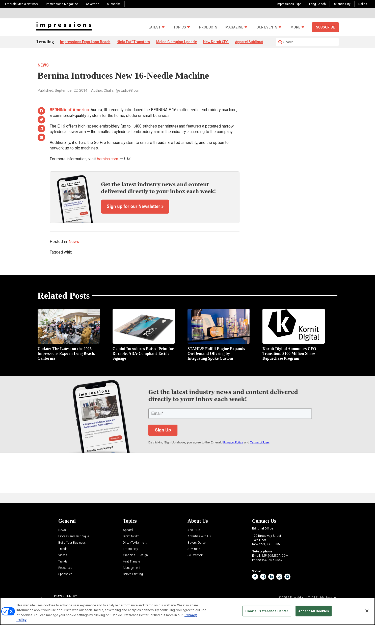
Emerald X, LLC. (300, 597)
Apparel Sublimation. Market (258, 42)
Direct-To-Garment (135, 542)
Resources (65, 568)
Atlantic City (342, 4)
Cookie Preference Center (266, 611)
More (295, 27)
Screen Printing (133, 574)
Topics (180, 27)
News (43, 65)
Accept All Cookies (313, 611)
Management (131, 568)
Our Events (266, 27)
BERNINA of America (69, 109)
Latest (154, 27)
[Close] (366, 610)
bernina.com (107, 159)
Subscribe (114, 4)
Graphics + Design (135, 555)
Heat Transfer (132, 561)
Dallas (362, 4)
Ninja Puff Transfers (133, 42)
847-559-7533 (272, 560)
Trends (63, 549)
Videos (62, 555)
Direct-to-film (131, 536)
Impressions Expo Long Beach (85, 42)
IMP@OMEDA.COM (274, 555)
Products (208, 27)
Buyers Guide (196, 542)
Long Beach (317, 4)
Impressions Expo (289, 4)
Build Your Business (72, 542)
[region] (187, 611)
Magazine (234, 27)
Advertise (92, 4)
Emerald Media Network (21, 4)
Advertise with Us (199, 536)
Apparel (128, 530)
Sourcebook (195, 555)
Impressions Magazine (62, 4)
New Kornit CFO (216, 42)
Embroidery (130, 549)
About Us (194, 530)
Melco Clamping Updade (176, 42)
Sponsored (65, 574)
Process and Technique (73, 536)
